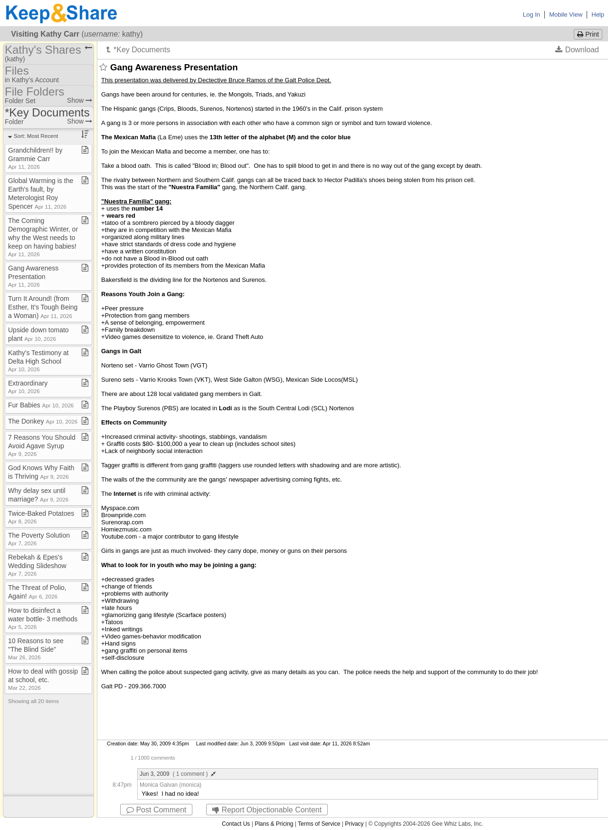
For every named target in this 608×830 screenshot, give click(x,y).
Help (597, 14)
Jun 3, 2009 (178, 774)
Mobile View (565, 14)
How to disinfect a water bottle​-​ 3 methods (42, 618)
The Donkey (42, 421)
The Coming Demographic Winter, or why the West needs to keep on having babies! (43, 237)
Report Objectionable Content (267, 810)
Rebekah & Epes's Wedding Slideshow (37, 565)
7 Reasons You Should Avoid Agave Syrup (42, 445)
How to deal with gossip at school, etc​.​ (43, 679)
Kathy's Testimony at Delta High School (38, 360)
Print (588, 34)
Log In (531, 14)
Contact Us (236, 823)
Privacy (354, 823)
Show (79, 100)
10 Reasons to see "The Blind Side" (36, 648)
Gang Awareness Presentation (33, 276)
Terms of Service (319, 823)
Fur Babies (41, 405)
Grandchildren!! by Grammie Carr (35, 158)
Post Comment (156, 810)
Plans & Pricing (274, 823)
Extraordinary (28, 386)
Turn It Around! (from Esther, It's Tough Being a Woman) (42, 307)
